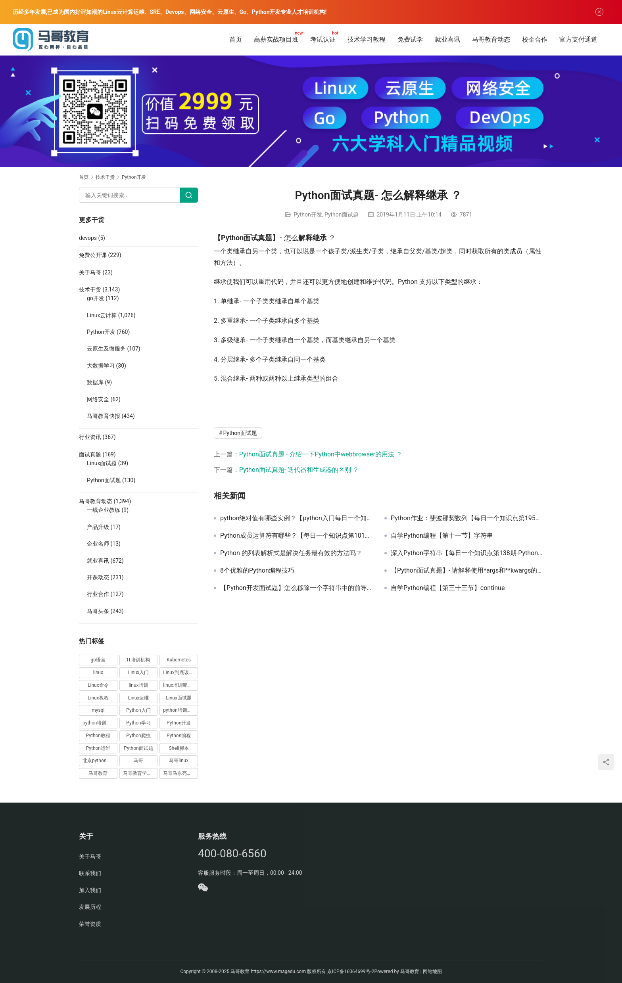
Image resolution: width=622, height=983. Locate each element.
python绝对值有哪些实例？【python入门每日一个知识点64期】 (296, 518)
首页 (235, 39)
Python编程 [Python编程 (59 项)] (179, 735)
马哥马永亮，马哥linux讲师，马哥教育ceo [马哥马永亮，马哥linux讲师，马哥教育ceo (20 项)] (180, 773)
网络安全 (98, 399)
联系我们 (90, 873)
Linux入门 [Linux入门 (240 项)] (138, 672)
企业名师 (98, 543)
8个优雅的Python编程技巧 (257, 570)
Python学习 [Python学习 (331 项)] (138, 723)
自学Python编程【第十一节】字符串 (442, 535)
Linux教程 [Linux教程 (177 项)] (98, 698)
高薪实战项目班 (276, 39)
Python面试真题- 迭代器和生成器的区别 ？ (299, 469)
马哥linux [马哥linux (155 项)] (178, 760)
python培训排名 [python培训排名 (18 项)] (99, 723)
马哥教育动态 (491, 39)
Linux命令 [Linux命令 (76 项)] (98, 685)
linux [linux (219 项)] (98, 672)
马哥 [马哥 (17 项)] (138, 760)
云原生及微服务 (106, 348)
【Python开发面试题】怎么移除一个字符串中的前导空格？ (296, 588)
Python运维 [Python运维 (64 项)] (98, 748)
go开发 (95, 298)
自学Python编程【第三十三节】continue (448, 588)
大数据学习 (101, 365)
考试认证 (323, 39)
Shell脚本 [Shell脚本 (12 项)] (179, 748)
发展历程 (90, 907)
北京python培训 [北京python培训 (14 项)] (99, 760)
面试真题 (90, 454)
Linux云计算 (102, 315)
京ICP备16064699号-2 (350, 971)
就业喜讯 (447, 39)
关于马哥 (90, 272)
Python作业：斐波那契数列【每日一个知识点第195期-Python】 (467, 518)
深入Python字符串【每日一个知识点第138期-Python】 (467, 553)
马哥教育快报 (103, 416)
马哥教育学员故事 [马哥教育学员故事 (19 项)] (140, 773)
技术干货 (90, 289)
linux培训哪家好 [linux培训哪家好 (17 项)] (180, 685)
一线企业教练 (103, 510)
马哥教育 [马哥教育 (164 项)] (98, 773)
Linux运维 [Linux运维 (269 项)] (138, 698)
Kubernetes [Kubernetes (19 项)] (179, 660)
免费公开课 (93, 255)
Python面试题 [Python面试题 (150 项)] (138, 748)
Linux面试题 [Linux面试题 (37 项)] (179, 698)
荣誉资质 (90, 924)
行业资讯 (90, 437)
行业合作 (98, 594)
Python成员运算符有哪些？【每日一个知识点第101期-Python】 (296, 535)
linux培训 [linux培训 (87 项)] (138, 685)
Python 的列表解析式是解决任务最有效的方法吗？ (291, 553)
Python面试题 (341, 214)
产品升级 (98, 527)
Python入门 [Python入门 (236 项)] (138, 710)
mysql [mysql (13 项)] (98, 710)
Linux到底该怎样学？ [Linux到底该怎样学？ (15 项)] (180, 672)
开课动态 (98, 577)
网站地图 (432, 971)
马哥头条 (98, 611)
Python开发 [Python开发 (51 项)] (179, 723)
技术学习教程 (366, 39)
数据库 (95, 382)
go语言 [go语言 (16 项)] (98, 660)
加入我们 (90, 890)
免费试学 (410, 39)
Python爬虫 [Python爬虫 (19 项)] (138, 735)
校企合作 (534, 39)
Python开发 (308, 214)
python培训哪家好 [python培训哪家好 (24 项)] (180, 710)
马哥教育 (240, 971)
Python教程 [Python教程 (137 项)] (98, 735)
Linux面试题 (102, 463)
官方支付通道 (578, 39)
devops (88, 238)
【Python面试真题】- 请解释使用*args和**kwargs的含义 (467, 570)
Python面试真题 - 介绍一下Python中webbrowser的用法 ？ (320, 454)
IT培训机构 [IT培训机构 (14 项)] (138, 660)
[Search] (189, 195)
